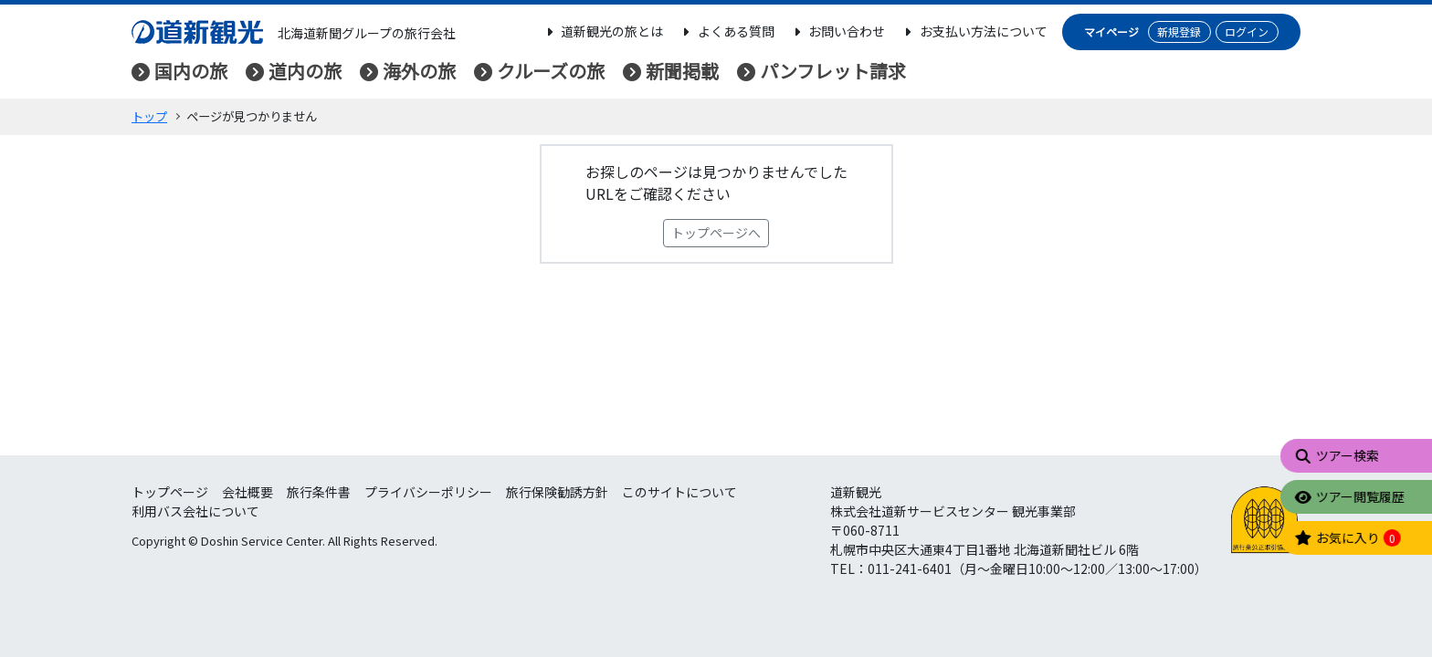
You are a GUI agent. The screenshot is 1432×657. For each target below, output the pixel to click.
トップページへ (716, 233)
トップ (149, 116)
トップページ (170, 492)
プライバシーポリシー (428, 492)
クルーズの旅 (551, 70)
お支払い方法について (974, 31)
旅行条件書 (319, 492)
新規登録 (1179, 31)
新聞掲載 (682, 70)
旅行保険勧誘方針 (557, 492)
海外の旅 (419, 70)
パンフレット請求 (833, 70)
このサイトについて (679, 492)
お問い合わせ (837, 31)
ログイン (1247, 31)
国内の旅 (190, 70)
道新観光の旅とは (603, 31)
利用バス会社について (195, 511)
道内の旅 (305, 70)
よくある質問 (726, 31)
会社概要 (247, 492)
